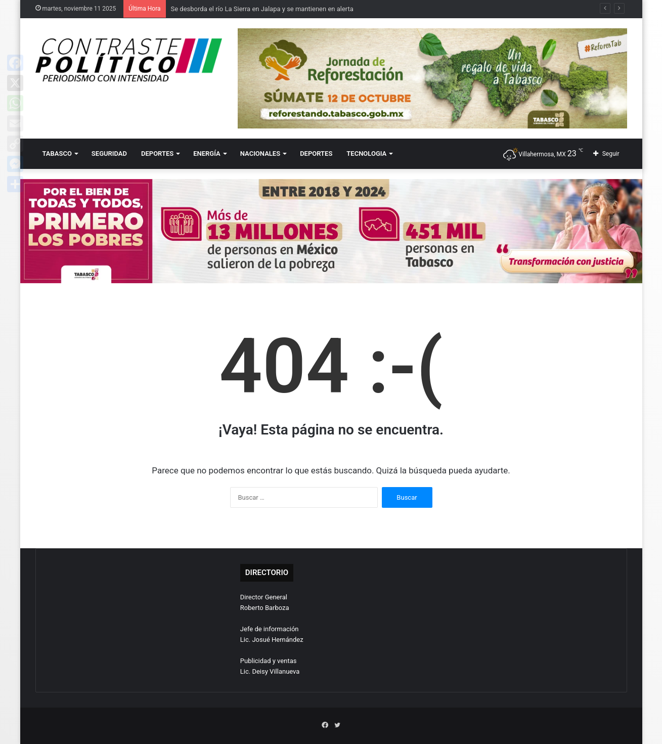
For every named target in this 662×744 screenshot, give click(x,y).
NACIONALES (260, 153)
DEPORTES (157, 153)
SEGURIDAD (109, 153)
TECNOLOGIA (366, 153)
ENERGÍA (206, 153)
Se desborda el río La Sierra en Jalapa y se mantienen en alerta (262, 9)
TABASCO (57, 153)
